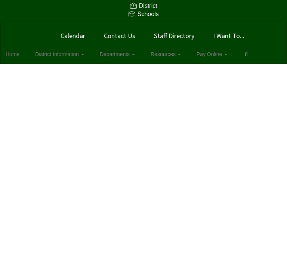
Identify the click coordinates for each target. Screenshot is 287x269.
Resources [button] (164, 54)
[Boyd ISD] (143, 26)
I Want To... (228, 36)
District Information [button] (66, 54)
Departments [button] (120, 54)
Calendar (73, 36)
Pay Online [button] (205, 54)
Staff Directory (174, 36)
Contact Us (119, 36)
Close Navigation (37, 76)
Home (24, 54)
